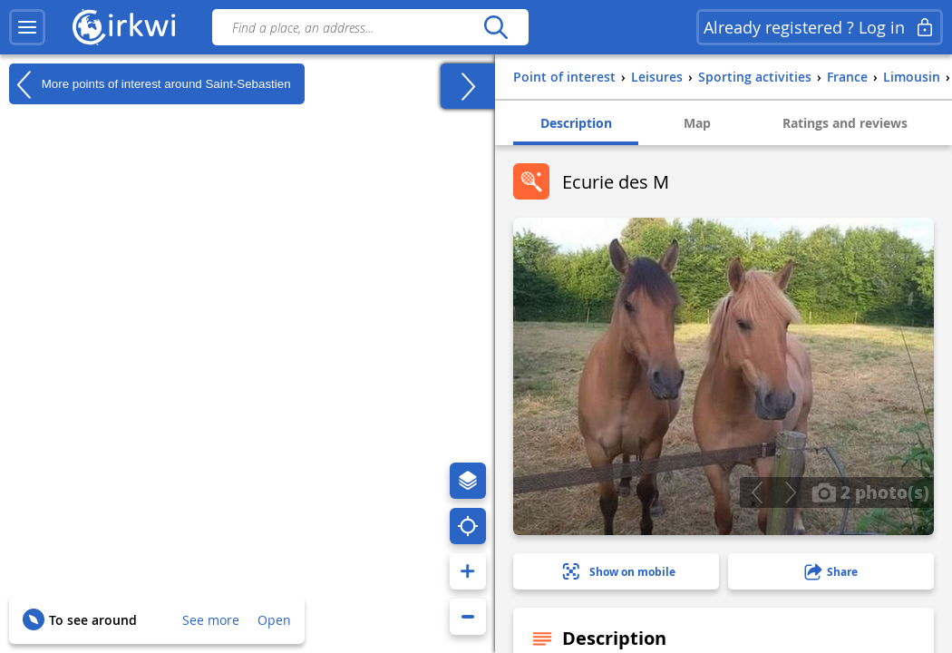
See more (210, 620)
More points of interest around (150, 84)
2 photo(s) (870, 491)
